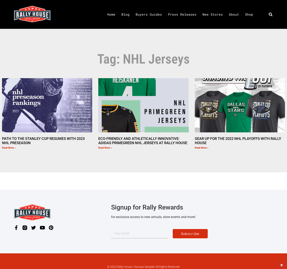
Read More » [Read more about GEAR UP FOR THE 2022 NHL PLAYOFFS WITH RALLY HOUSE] (201, 147)
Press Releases (182, 14)
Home (111, 14)
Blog (125, 14)
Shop (249, 14)
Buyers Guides (149, 14)
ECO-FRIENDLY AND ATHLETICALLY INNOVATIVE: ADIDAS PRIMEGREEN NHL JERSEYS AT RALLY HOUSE (142, 140)
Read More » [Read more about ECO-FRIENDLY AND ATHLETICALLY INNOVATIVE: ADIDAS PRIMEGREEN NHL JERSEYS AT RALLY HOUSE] (105, 147)
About (234, 14)
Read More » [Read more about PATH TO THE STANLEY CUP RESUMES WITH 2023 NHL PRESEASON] (9, 147)
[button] (270, 14)
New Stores (212, 14)
